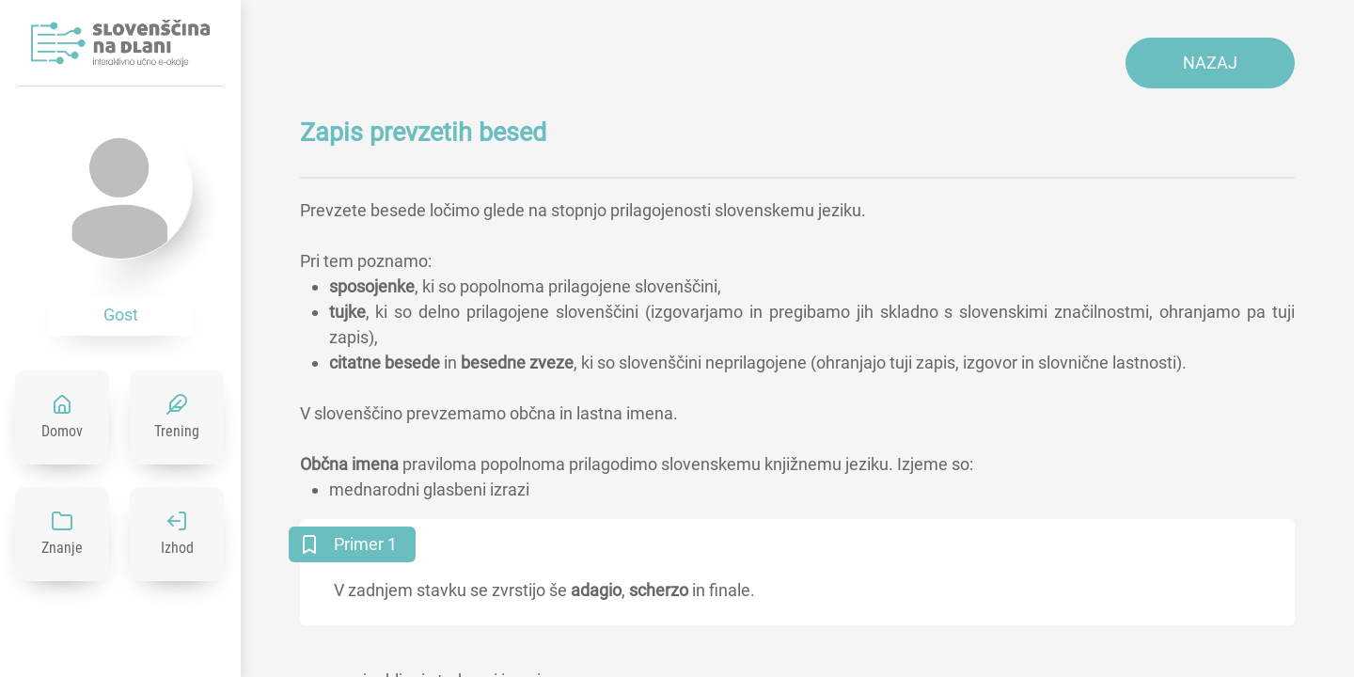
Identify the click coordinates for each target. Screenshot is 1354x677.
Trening (176, 431)
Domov (62, 431)
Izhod (177, 548)
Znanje (62, 548)
